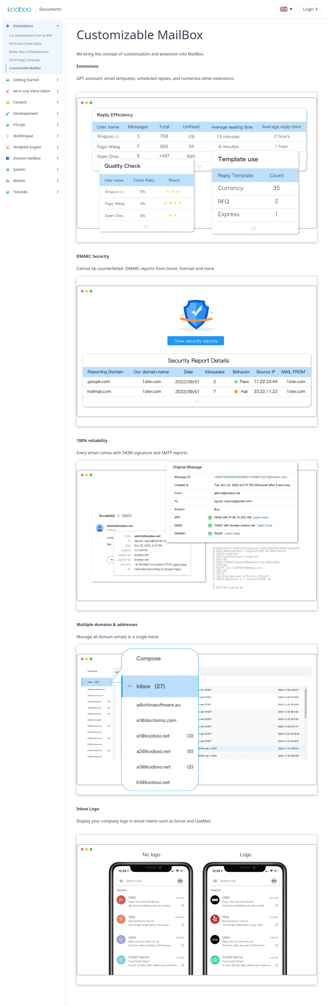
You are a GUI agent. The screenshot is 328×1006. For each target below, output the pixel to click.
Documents (50, 9)
